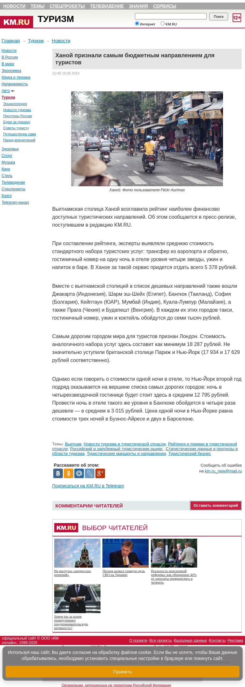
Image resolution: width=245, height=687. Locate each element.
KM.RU (168, 24)
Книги (6, 196)
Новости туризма (17, 110)
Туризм (56, 19)
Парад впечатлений (19, 140)
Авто (6, 91)
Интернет (145, 24)
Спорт (7, 155)
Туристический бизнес (189, 453)
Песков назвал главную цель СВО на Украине (123, 573)
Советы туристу (16, 128)
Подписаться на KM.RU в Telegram (88, 485)
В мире (8, 64)
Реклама (235, 640)
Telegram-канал (15, 202)
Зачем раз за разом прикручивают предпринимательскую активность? (71, 622)
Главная (11, 40)
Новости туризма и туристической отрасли (125, 444)
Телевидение (107, 6)
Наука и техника (16, 77)
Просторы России (17, 116)
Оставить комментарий (216, 505)
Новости (14, 6)
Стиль (7, 176)
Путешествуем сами (19, 134)
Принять (122, 671)
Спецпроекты (67, 6)
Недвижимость (15, 84)
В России (10, 57)
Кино (6, 169)
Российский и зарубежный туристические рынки (117, 448)
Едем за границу (16, 122)
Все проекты (161, 640)
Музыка (8, 162)
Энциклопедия (15, 104)
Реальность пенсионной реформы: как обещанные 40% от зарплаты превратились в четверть (174, 576)
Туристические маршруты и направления (126, 453)
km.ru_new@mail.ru (223, 471)
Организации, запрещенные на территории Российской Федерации (116, 685)
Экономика (11, 70)
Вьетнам (73, 444)
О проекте (138, 640)
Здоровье (10, 149)
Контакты (217, 640)
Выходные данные (190, 640)
